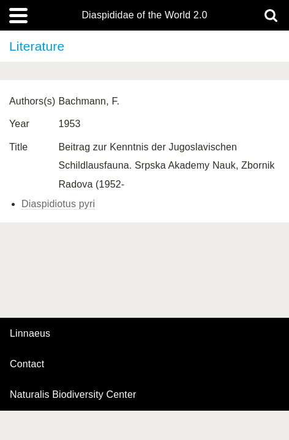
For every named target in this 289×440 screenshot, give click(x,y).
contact (27, 364)
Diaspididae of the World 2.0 (144, 15)
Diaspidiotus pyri (58, 204)
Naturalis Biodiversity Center (73, 395)
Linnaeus (30, 334)
